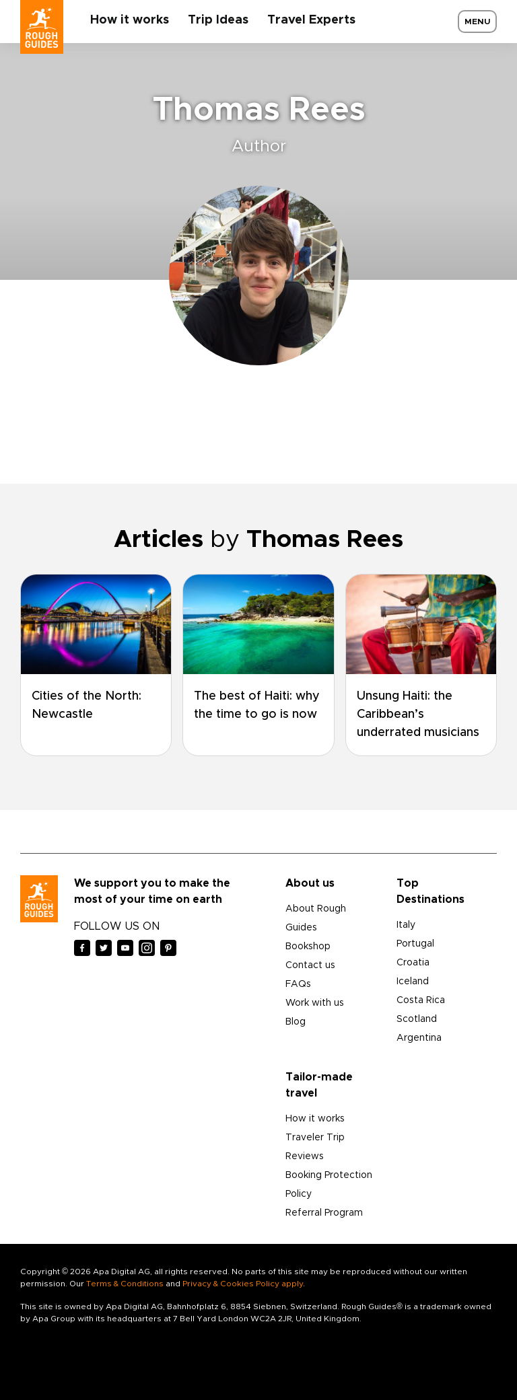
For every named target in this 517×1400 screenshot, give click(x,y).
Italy (406, 925)
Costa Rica (421, 1000)
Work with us (314, 1003)
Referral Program (324, 1213)
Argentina (419, 1038)
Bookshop (308, 946)
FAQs (298, 984)
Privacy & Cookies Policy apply (242, 1284)
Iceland (413, 981)
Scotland (417, 1019)
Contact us (310, 965)
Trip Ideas (218, 20)
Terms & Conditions (125, 1284)
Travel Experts (311, 20)
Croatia (413, 962)
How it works (129, 20)
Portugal (415, 944)
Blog (295, 1022)
